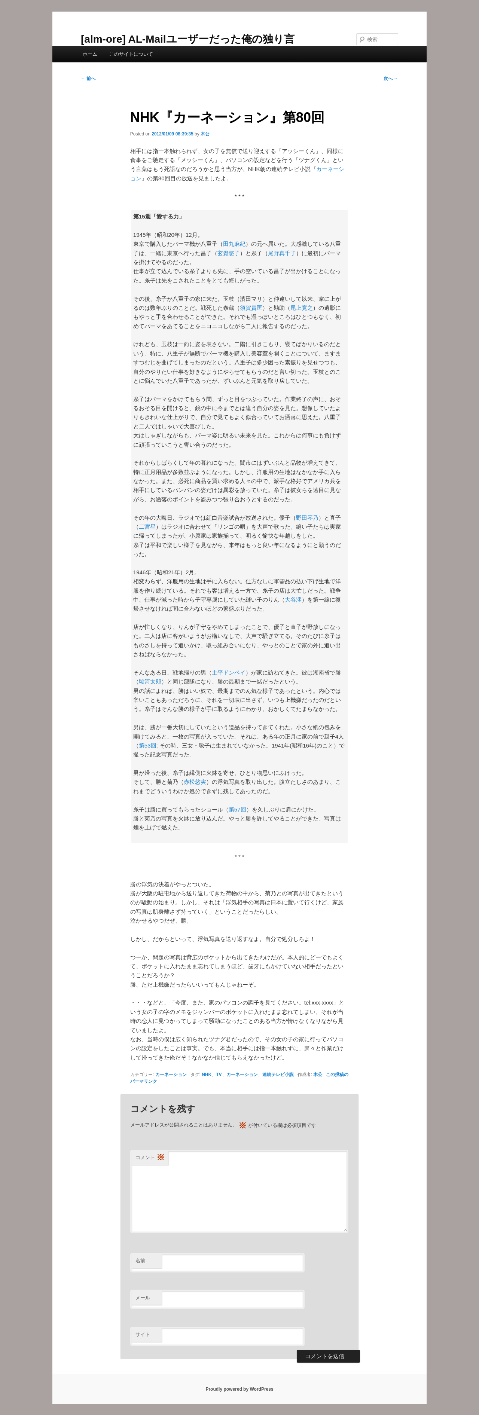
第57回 (237, 809)
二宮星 (147, 526)
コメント (150, 1157)
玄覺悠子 (228, 253)
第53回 (147, 745)
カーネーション (171, 1074)
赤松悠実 (195, 782)
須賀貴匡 (251, 308)
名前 (140, 1260)
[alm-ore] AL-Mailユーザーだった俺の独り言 (188, 39)
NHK (206, 1074)
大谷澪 (293, 599)
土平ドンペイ (228, 672)
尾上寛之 (301, 308)
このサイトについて (131, 54)
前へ (88, 78)
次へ (391, 78)
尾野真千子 (282, 253)
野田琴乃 (307, 517)
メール (142, 1298)
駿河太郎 (150, 681)
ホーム (90, 54)
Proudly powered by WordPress (239, 1389)
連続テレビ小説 (278, 1074)
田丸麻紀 (234, 244)
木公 (205, 134)
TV (219, 1074)
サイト (142, 1334)
